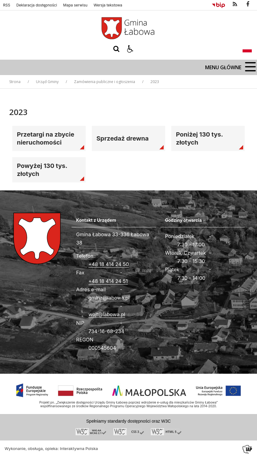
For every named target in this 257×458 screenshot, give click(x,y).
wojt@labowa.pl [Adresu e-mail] (106, 314)
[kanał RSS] (235, 4)
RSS (6, 5)
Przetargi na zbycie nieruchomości (45, 138)
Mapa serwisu (75, 5)
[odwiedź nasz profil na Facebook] (248, 4)
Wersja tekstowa (108, 5)
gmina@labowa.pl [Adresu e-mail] (109, 298)
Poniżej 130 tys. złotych (199, 138)
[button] (130, 49)
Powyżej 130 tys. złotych (42, 169)
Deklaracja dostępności (36, 5)
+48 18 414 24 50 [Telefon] (108, 264)
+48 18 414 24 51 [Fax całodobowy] (108, 281)
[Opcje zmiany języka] (247, 49)
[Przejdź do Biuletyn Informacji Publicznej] (218, 4)
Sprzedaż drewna (122, 138)
